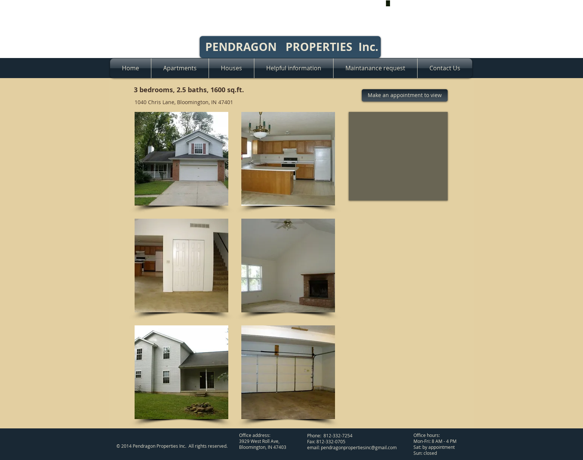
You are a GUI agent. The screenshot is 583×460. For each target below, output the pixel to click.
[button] (181, 159)
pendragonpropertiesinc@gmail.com (359, 447)
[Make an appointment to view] (405, 95)
